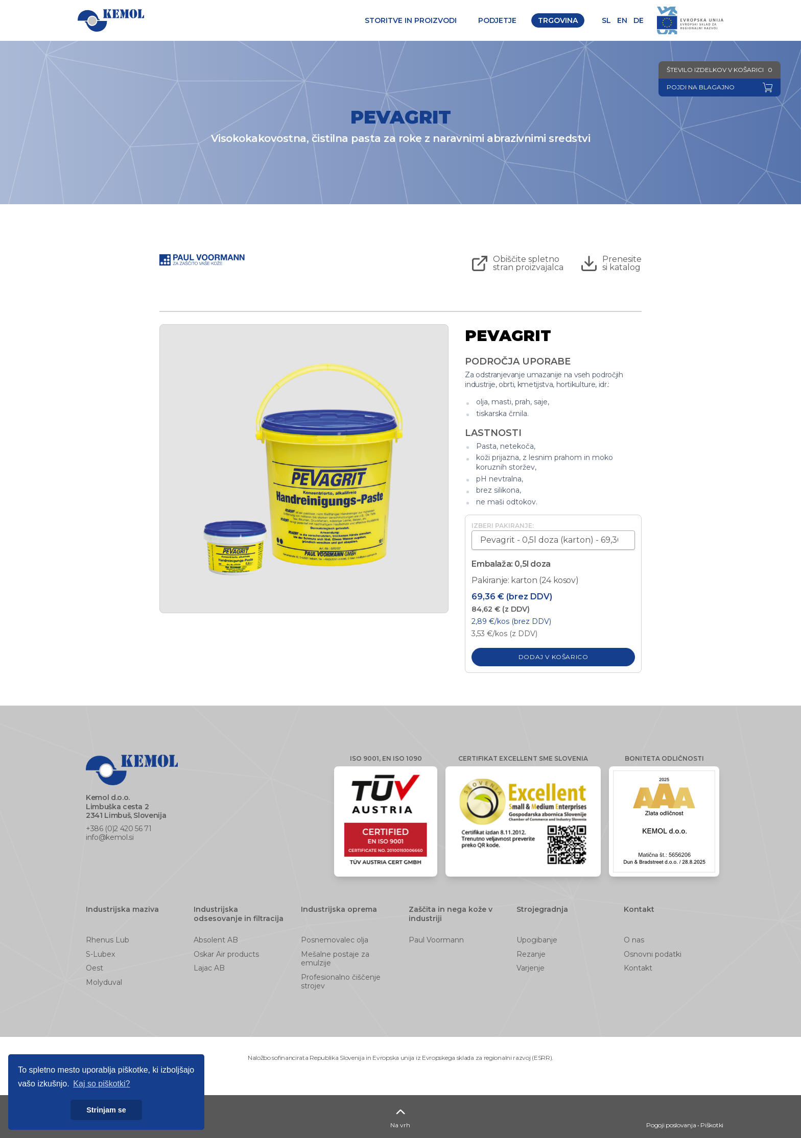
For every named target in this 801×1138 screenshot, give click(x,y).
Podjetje (497, 20)
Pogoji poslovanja (671, 1125)
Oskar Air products (226, 954)
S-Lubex (100, 954)
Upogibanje (536, 940)
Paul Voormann (436, 940)
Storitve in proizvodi (411, 20)
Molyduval (104, 982)
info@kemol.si (109, 837)
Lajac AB (209, 968)
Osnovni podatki (652, 954)
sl (606, 20)
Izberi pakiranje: (503, 525)
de (638, 20)
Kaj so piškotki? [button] (101, 1083)
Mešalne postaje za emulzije (335, 959)
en (622, 20)
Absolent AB (216, 940)
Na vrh (400, 1116)
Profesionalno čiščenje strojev (341, 982)
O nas (634, 940)
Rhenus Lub (107, 940)
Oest (94, 968)
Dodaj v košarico (553, 657)
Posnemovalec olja (334, 940)
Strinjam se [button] (106, 1110)
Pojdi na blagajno (701, 87)
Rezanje (531, 954)
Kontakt (638, 968)
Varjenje (530, 968)
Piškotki (711, 1125)
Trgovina (558, 20)
